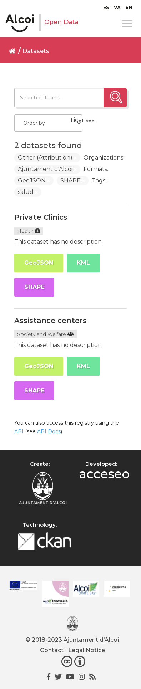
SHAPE (34, 287)
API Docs (49, 431)
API (19, 431)
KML (83, 262)
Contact (52, 650)
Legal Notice (86, 650)
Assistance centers (50, 320)
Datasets (35, 51)
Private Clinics (40, 217)
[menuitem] (106, 7)
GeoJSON (38, 262)
